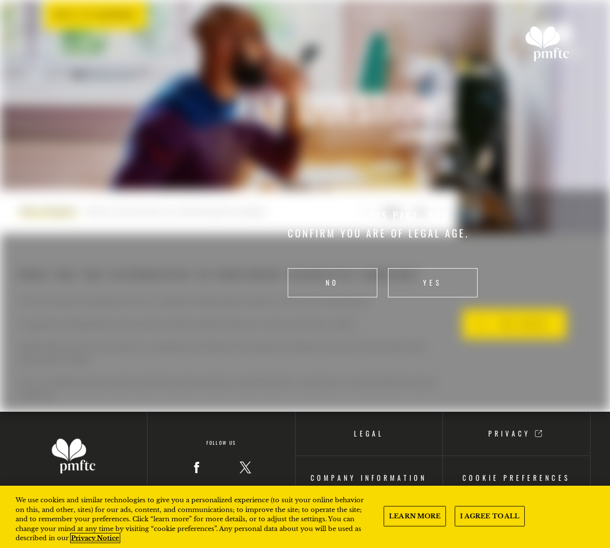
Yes (433, 282)
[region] (305, 517)
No (332, 282)
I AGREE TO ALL (489, 516)
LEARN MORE (415, 516)
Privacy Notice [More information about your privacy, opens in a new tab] (95, 538)
